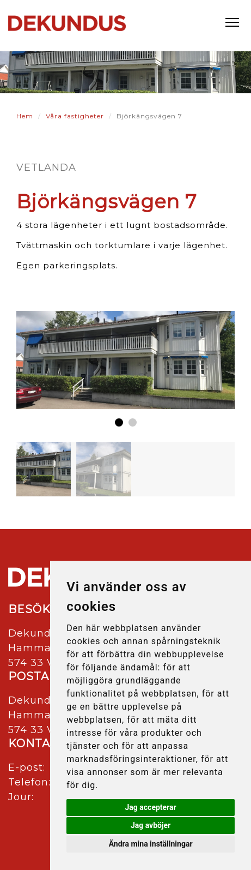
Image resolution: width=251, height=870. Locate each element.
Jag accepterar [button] (150, 807)
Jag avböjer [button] (150, 825)
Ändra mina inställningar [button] (151, 843)
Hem (24, 116)
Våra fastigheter (75, 116)
